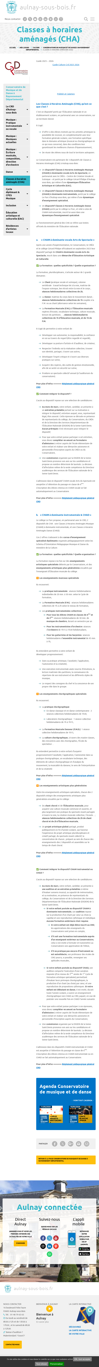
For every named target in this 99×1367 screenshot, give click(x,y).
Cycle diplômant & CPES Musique (13, 194)
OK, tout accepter (82, 1359)
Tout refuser (41, 1364)
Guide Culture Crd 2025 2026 (65, 64)
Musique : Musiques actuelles (11, 139)
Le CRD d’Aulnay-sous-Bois (11, 109)
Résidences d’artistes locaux (12, 229)
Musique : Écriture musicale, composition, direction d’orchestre (13, 157)
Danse (9, 172)
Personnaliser (56, 1364)
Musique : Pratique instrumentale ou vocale (14, 124)
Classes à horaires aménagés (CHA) (16, 181)
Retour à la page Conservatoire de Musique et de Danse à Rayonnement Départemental (63, 1160)
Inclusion (11, 205)
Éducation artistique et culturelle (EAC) (15, 215)
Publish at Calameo (66, 94)
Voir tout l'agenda (82, 1100)
